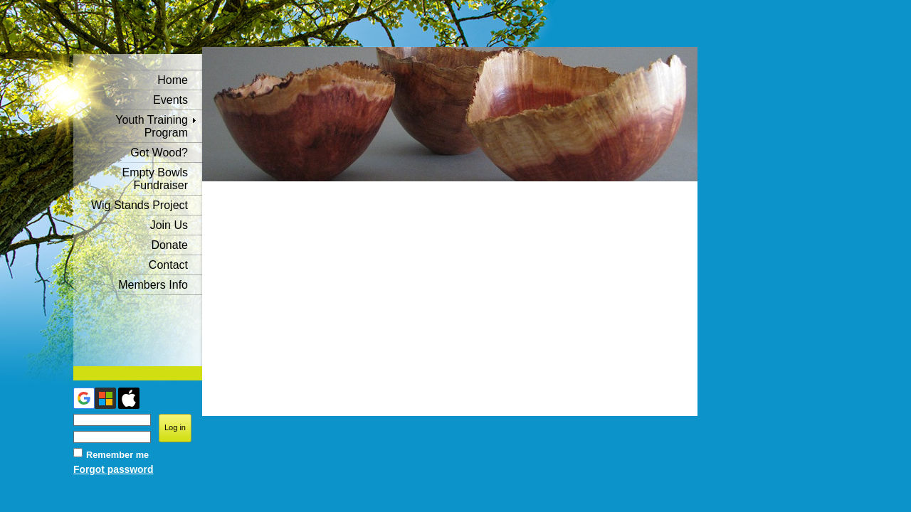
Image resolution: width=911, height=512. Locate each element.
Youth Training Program (151, 126)
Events (170, 100)
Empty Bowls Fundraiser (155, 178)
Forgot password (113, 469)
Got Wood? (159, 152)
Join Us (169, 225)
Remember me (117, 454)
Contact (168, 265)
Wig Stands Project (139, 205)
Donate (169, 245)
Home (172, 80)
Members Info (153, 285)
